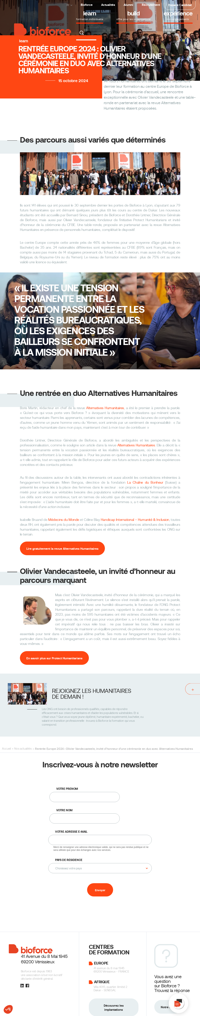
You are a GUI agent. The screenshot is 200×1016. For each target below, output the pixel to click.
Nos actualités (22, 748)
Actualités (108, 4)
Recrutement (151, 4)
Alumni (128, 4)
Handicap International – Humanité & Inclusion (135, 520)
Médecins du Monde (63, 520)
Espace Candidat (180, 5)
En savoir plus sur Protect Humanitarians (54, 658)
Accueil (6, 748)
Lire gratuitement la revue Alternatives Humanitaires (62, 548)
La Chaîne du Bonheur (145, 482)
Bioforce (87, 4)
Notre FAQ (168, 1007)
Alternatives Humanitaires (105, 408)
